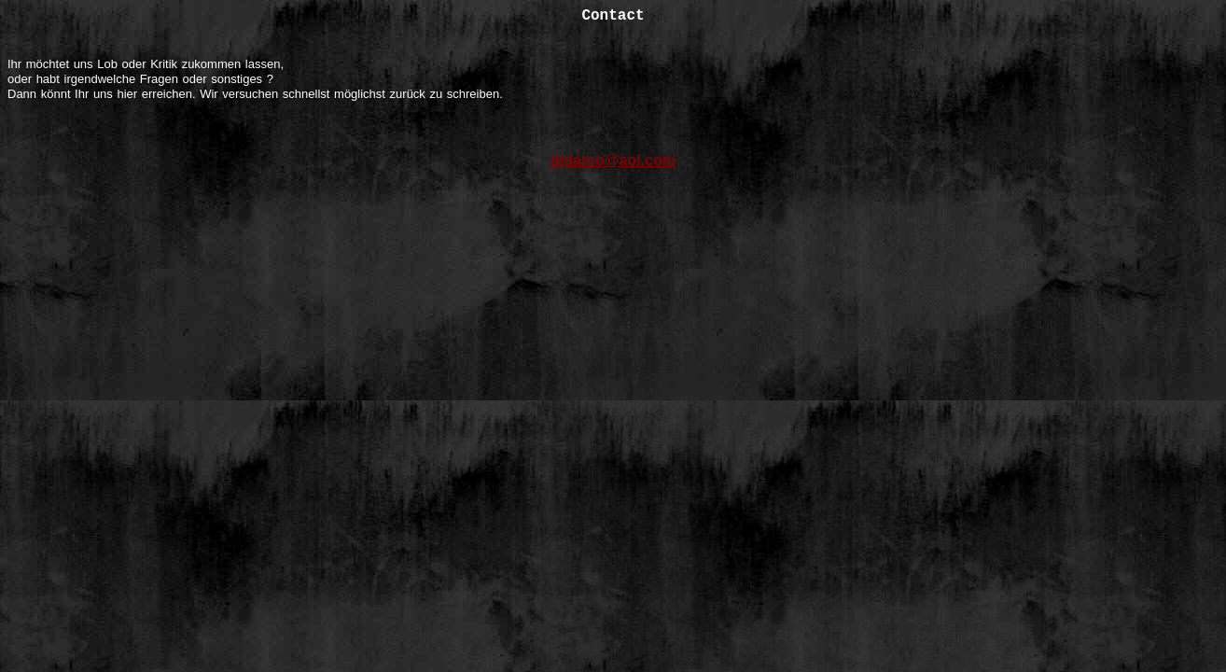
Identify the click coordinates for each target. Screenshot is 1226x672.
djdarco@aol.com (613, 160)
